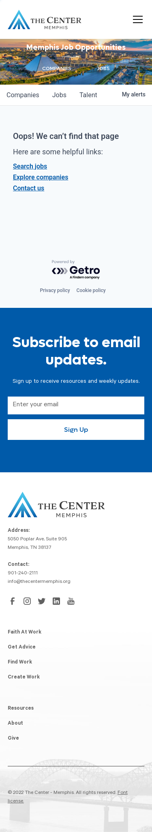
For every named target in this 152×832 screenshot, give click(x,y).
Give (13, 739)
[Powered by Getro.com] (76, 270)
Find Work (20, 663)
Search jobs (30, 166)
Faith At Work (24, 633)
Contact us (28, 188)
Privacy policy (55, 290)
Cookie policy (91, 290)
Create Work (24, 678)
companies (22, 95)
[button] (136, 19)
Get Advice (22, 648)
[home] (44, 19)
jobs (59, 95)
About (15, 724)
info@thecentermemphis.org (39, 582)
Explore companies (40, 177)
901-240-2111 (23, 573)
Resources (21, 709)
